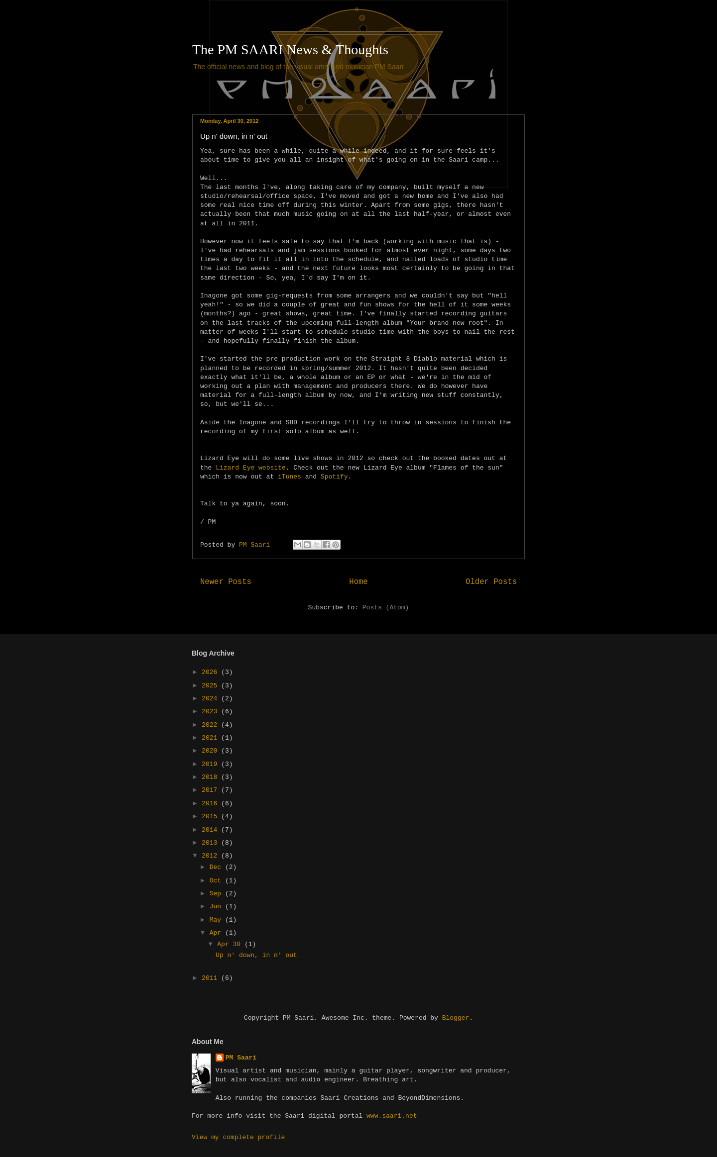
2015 (211, 816)
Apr (217, 933)
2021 (211, 738)
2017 (211, 790)
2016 (211, 803)
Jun (217, 906)
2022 (211, 725)
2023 (211, 711)
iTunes (289, 477)
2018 (211, 777)
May (217, 920)
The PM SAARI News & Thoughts (290, 49)
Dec (217, 867)
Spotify (334, 477)
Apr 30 (230, 944)
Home (358, 582)
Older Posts (491, 582)
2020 (211, 751)
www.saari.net (391, 1116)
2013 (211, 843)
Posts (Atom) (385, 607)
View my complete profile (238, 1137)
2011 (211, 978)
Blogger (456, 1018)
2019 (211, 764)
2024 (211, 698)
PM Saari (241, 1057)
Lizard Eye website (250, 468)
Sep (217, 893)
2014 (211, 830)
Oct (217, 880)
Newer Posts (225, 582)
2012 (211, 856)
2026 (211, 672)
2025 (211, 685)
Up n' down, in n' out (233, 136)
